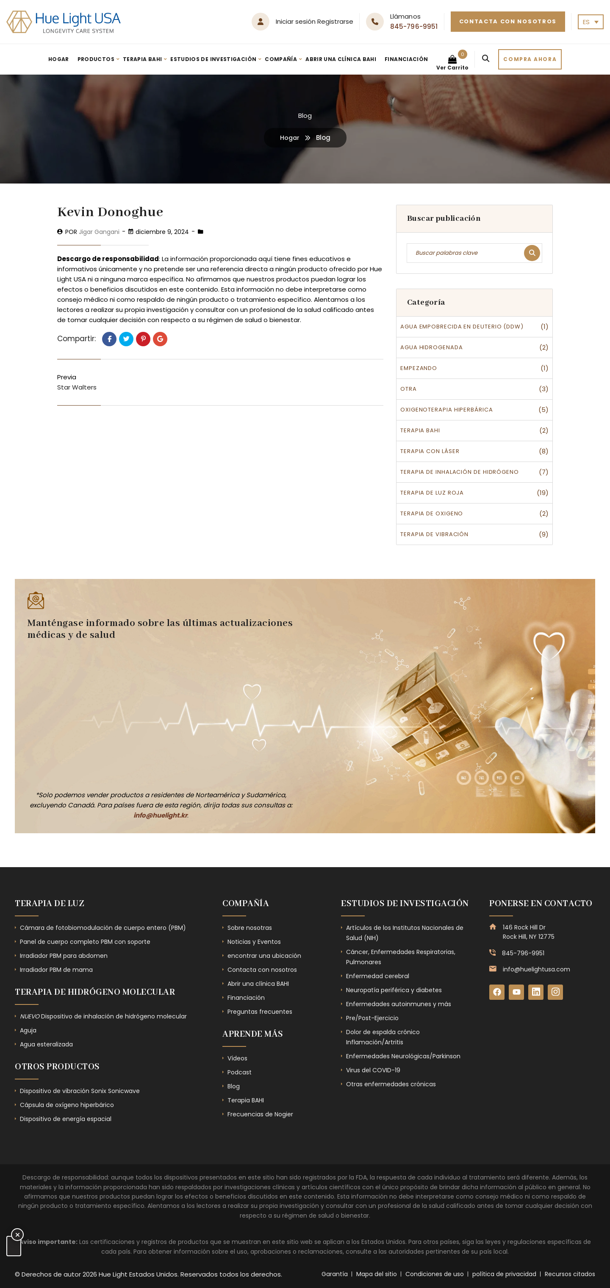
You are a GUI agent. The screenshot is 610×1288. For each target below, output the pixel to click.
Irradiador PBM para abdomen (64, 955)
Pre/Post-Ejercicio (372, 1018)
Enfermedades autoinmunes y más (398, 1004)
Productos (96, 59)
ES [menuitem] (586, 22)
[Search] (485, 59)
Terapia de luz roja (432, 493)
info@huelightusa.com (536, 969)
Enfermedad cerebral (377, 976)
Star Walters (77, 387)
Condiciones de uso (434, 1274)
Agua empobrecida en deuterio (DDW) (462, 327)
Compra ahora (530, 59)
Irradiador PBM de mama (56, 969)
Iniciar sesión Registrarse (314, 21)
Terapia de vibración (434, 534)
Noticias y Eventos (254, 941)
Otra (408, 389)
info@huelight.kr (160, 815)
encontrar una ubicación (264, 955)
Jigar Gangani (99, 232)
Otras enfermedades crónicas (391, 1084)
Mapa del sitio (376, 1274)
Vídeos (237, 1058)
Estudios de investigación (213, 59)
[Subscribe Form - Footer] (156, 714)
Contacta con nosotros (508, 21)
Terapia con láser (429, 451)
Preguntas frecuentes (259, 1011)
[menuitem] (591, 21)
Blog (233, 1086)
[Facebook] (497, 993)
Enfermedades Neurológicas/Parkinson (403, 1056)
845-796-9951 (414, 26)
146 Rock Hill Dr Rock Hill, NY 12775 (529, 932)
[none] (591, 21)
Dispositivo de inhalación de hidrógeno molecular (103, 1016)
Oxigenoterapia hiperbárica (446, 410)
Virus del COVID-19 (373, 1070)
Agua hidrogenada (431, 347)
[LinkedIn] (538, 993)
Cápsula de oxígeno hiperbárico (67, 1105)
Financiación (406, 59)
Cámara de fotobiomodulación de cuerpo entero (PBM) (103, 928)
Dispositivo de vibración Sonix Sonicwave (80, 1091)
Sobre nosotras (249, 928)
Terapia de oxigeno (431, 513)
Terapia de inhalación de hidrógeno (459, 472)
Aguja (28, 1030)
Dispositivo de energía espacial (65, 1119)
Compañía (281, 59)
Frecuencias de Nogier (260, 1114)
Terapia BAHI (142, 59)
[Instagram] (558, 993)
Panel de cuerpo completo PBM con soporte (85, 941)
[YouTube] (518, 993)
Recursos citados (570, 1274)
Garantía (335, 1274)
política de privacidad (504, 1274)
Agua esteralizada (46, 1044)
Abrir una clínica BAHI (340, 59)
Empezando (418, 368)
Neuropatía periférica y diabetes (394, 990)
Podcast (239, 1072)
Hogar (58, 59)
